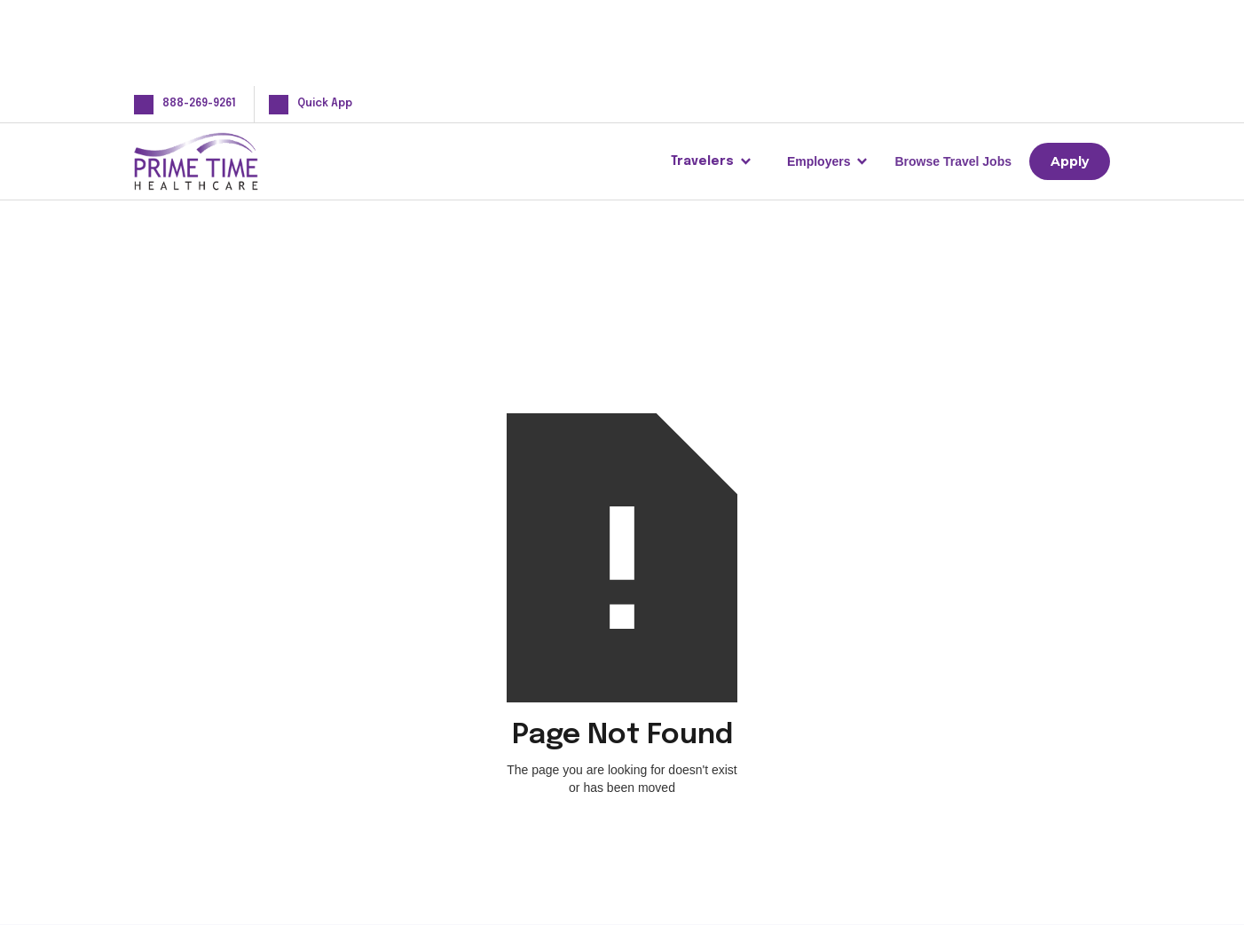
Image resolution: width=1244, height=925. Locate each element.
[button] (711, 161)
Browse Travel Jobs (953, 161)
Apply (1070, 161)
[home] (224, 161)
